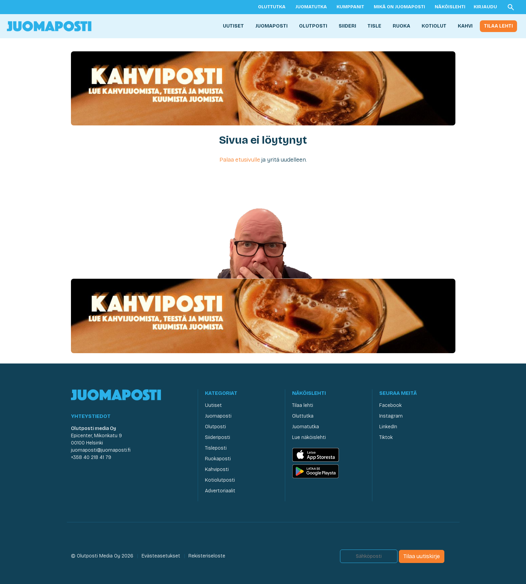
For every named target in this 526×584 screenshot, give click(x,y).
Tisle (374, 26)
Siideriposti (217, 437)
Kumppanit (350, 7)
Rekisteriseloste (206, 556)
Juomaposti (271, 26)
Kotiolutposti (220, 480)
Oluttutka (272, 7)
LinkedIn (388, 427)
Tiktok (386, 437)
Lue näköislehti (309, 437)
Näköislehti (450, 7)
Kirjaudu (485, 7)
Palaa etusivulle (239, 159)
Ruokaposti (218, 459)
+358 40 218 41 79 (91, 457)
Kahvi (465, 26)
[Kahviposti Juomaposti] (263, 88)
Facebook (390, 405)
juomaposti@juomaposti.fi (101, 450)
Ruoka (401, 26)
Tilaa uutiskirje (421, 556)
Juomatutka (311, 7)
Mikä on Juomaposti (399, 7)
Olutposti (313, 26)
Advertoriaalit (220, 491)
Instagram (391, 416)
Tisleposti (216, 448)
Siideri (347, 26)
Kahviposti (217, 469)
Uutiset (233, 26)
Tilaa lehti (498, 26)
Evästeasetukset (161, 556)
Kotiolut (434, 26)
